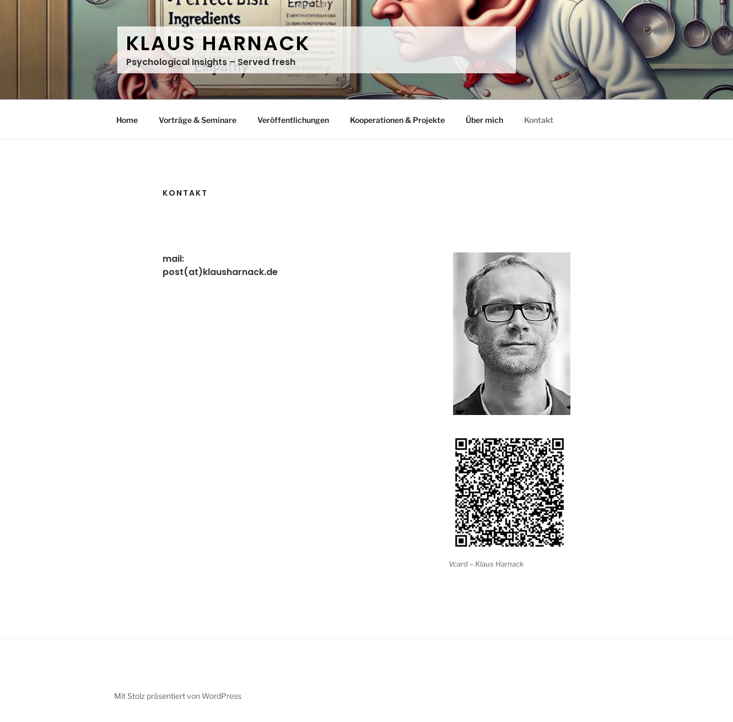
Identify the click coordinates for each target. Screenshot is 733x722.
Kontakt (538, 120)
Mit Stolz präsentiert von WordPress (177, 696)
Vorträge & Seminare (197, 120)
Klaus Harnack (218, 43)
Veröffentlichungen (293, 120)
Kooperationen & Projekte (397, 120)
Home (127, 120)
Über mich (484, 120)
